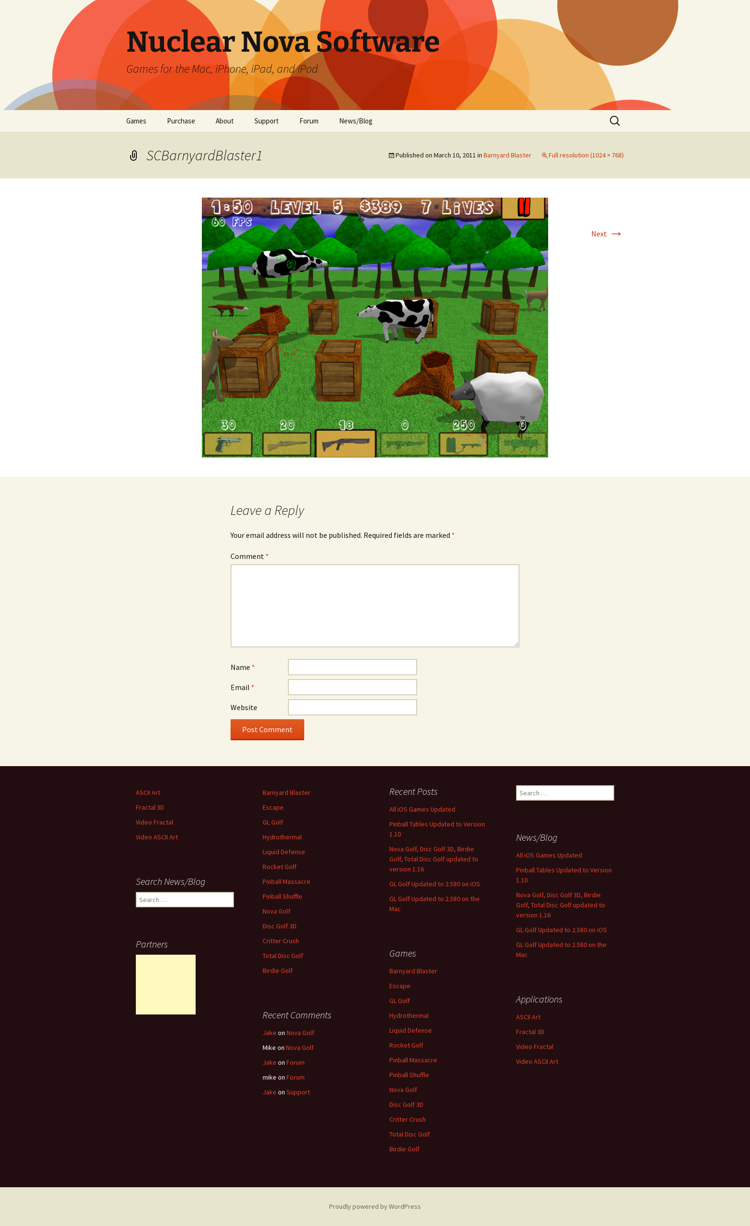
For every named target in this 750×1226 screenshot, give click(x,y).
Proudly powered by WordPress (375, 1206)
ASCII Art (148, 792)
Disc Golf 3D (280, 926)
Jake (269, 1032)
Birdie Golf (278, 970)
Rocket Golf (280, 866)
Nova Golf (276, 911)
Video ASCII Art (157, 837)
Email (242, 687)
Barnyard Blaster (507, 155)
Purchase (181, 120)
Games (136, 120)
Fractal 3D (150, 807)
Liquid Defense (284, 851)
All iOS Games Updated (422, 809)
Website (244, 707)
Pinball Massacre (286, 881)
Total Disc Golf (283, 955)
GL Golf (273, 822)
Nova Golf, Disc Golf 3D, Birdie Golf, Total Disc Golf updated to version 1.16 (433, 859)
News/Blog (356, 120)
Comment (250, 556)
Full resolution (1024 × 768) (586, 155)
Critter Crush (281, 940)
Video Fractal (154, 822)
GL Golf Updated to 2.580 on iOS (434, 884)
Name (243, 667)
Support (266, 120)
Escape (273, 807)
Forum (309, 120)
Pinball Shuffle (282, 896)
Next (607, 233)
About (225, 120)
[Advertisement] (166, 984)
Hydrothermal (282, 837)
